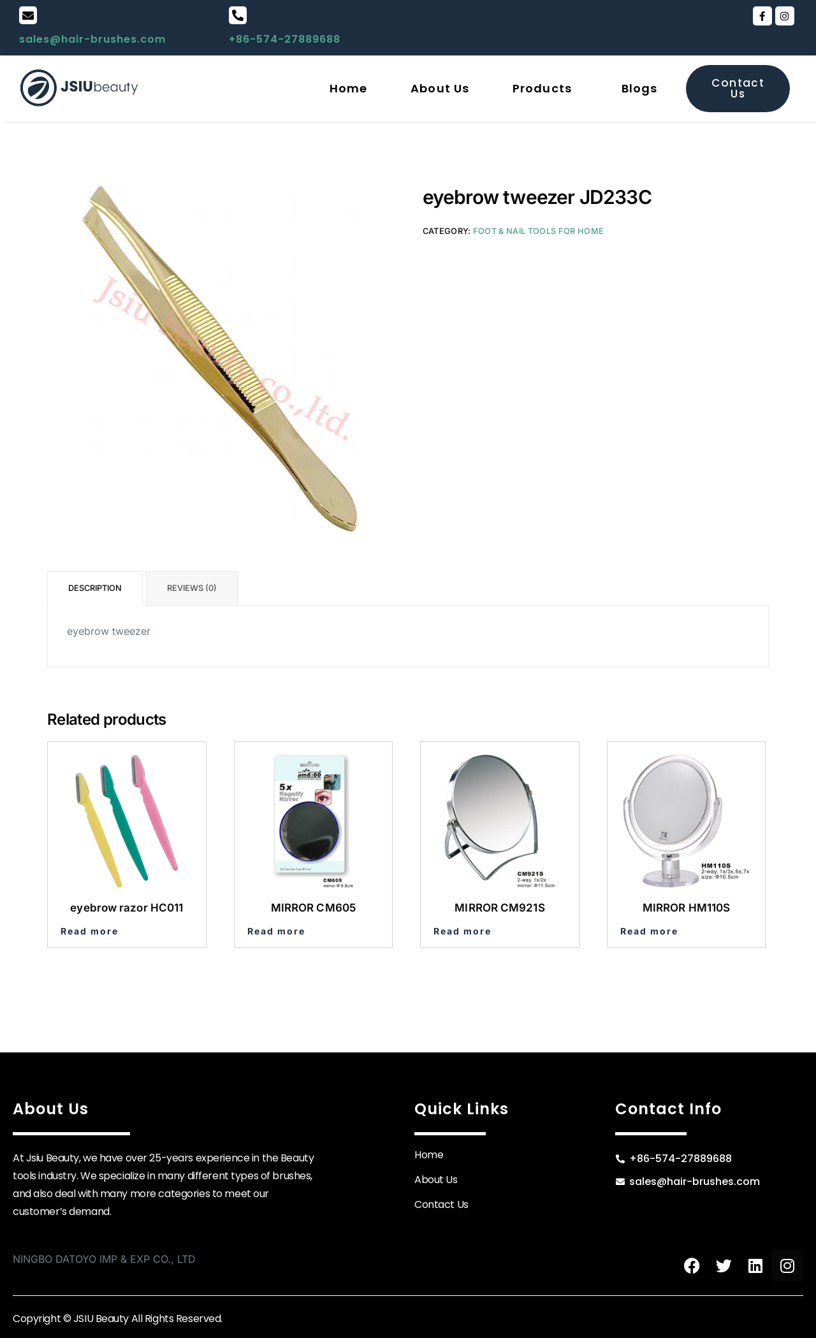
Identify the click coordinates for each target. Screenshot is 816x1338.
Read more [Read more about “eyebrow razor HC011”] (90, 931)
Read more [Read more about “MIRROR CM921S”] (462, 931)
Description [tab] (95, 588)
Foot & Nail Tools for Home (538, 231)
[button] (545, 88)
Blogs (640, 88)
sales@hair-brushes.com (92, 39)
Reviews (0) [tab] (192, 588)
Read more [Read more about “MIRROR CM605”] (276, 931)
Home (348, 88)
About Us (440, 88)
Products (542, 88)
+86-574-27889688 (284, 39)
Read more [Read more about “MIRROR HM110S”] (649, 931)
